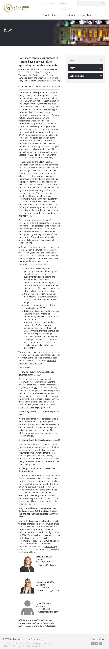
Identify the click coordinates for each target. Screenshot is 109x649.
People (46, 15)
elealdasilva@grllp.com (48, 590)
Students (70, 15)
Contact (81, 15)
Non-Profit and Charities (34, 77)
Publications (65, 9)
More (90, 15)
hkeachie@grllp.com (47, 565)
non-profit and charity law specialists (37, 362)
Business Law (39, 75)
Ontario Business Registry (30, 407)
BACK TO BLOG (51, 86)
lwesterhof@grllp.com (48, 611)
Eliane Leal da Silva (35, 72)
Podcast (53, 3)
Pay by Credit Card (33, 646)
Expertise (57, 15)
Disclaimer (17, 646)
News (44, 3)
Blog (62, 3)
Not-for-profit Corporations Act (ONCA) (41, 80)
